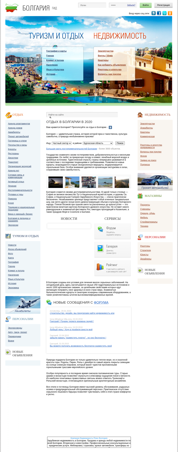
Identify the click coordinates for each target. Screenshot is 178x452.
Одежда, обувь (147, 213)
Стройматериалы (149, 222)
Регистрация (163, 5)
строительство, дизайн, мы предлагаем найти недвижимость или (82, 313)
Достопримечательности (20, 190)
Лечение (12, 186)
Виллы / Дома (105, 55)
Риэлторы (145, 246)
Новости (12, 245)
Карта (11, 258)
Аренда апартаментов (19, 123)
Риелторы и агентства (109, 69)
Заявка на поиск (148, 160)
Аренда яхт (13, 170)
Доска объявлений (17, 249)
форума (101, 302)
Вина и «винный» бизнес (20, 214)
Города (50, 55)
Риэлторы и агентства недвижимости (151, 146)
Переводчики (14, 336)
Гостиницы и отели (17, 141)
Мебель (144, 217)
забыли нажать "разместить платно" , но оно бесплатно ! (78, 338)
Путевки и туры (15, 194)
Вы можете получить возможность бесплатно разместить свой (81, 346)
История (50, 74)
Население (52, 65)
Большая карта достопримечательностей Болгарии (71, 149)
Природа (12, 199)
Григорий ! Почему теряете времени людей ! (72, 321)
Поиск (120, 143)
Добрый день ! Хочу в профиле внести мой (71, 329)
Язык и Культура (55, 69)
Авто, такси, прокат (17, 332)
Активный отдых (16, 181)
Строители (145, 250)
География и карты (56, 51)
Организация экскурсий (19, 166)
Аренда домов (15, 128)
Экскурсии (13, 225)
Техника (144, 226)
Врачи (11, 341)
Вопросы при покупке (109, 74)
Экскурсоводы (15, 328)
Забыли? (131, 5)
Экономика (13, 288)
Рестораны (13, 153)
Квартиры (103, 60)
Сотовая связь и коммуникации (16, 176)
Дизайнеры (145, 259)
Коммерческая (147, 136)
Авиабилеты (14, 132)
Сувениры (145, 209)
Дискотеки (13, 158)
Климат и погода (55, 60)
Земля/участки (105, 51)
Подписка (145, 164)
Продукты (145, 205)
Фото (10, 253)
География (13, 262)
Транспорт (13, 162)
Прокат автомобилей (18, 136)
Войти (146, 5)
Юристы (144, 254)
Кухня (11, 203)
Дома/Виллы (146, 128)
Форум (143, 156)
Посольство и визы (17, 145)
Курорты (12, 149)
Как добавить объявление (112, 65)
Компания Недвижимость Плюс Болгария (89, 438)
